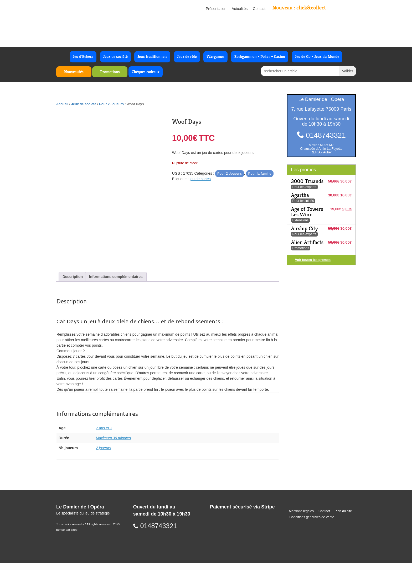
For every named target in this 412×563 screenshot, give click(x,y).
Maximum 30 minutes (113, 438)
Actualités (240, 9)
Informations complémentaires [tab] (116, 277)
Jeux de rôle (187, 56)
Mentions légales (301, 511)
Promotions (110, 71)
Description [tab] (73, 277)
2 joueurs (103, 448)
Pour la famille (260, 173)
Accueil (62, 104)
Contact (259, 9)
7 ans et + (104, 428)
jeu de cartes (200, 179)
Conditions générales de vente (312, 517)
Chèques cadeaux (145, 71)
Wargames (215, 56)
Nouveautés (74, 71)
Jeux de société (115, 56)
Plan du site (343, 511)
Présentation (216, 9)
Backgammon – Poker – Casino (259, 56)
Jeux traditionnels (152, 56)
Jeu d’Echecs (83, 56)
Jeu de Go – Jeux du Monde (317, 56)
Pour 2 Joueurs (111, 104)
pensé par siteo (67, 530)
